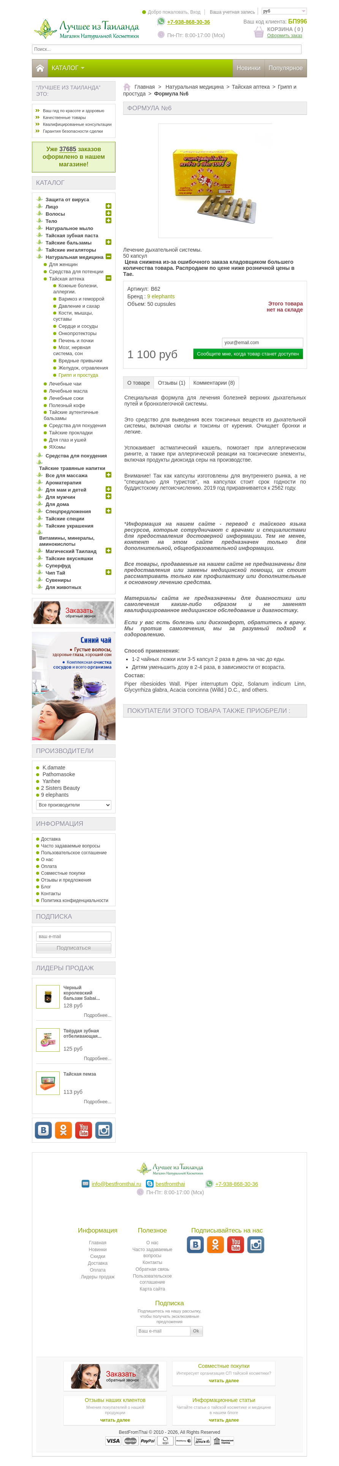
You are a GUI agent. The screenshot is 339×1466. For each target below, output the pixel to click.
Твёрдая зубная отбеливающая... (82, 1033)
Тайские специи (65, 519)
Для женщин (63, 264)
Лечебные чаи (65, 384)
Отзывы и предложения (66, 880)
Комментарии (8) (214, 383)
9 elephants (160, 296)
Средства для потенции (76, 271)
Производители (64, 751)
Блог (46, 887)
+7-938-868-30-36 (188, 22)
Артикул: (138, 289)
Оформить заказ (284, 35)
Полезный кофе (67, 405)
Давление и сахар (79, 306)
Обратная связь (152, 1269)
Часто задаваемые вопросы (70, 846)
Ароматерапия (63, 483)
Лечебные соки (66, 398)
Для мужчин (60, 497)
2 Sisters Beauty (60, 788)
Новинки (249, 68)
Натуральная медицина (74, 257)
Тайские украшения (69, 526)
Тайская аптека (66, 279)
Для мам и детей (66, 490)
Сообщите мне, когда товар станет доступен (248, 354)
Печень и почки (76, 340)
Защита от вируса (67, 199)
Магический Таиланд (71, 551)
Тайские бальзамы (69, 243)
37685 (67, 149)
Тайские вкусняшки (69, 558)
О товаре (138, 383)
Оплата (49, 866)
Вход (195, 12)
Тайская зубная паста (72, 235)
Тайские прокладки (71, 432)
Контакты (51, 893)
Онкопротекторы (78, 333)
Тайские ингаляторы (71, 250)
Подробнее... (97, 1015)
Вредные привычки (80, 360)
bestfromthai (170, 1184)
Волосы (55, 214)
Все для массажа (66, 475)
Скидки (97, 1256)
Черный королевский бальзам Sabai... (81, 993)
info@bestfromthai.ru (116, 1184)
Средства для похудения (77, 425)
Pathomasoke (58, 774)
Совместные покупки (63, 873)
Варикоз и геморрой (82, 299)
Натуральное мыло (69, 228)
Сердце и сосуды (78, 326)
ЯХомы (57, 447)
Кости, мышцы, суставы (73, 316)
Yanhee (50, 781)
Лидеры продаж (65, 968)
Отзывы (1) (171, 383)
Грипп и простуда (78, 375)
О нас (47, 859)
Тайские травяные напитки (72, 468)
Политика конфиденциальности (74, 900)
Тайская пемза (79, 1074)
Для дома (57, 504)
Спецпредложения (68, 511)
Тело (51, 221)
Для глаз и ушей (67, 440)
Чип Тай (55, 573)
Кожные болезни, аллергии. (75, 288)
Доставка (51, 839)
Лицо (52, 207)
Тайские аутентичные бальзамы (71, 415)
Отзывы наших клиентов (115, 1400)
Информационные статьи (223, 1400)
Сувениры (58, 580)
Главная (97, 1242)
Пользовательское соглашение (74, 852)
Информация (59, 823)
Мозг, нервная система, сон (71, 350)
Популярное (286, 68)
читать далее (224, 1380)
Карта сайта (152, 1289)
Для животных (63, 587)
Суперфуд (58, 566)
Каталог (68, 68)
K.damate (53, 767)
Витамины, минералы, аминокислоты (67, 541)
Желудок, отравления (83, 368)
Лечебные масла (68, 391)
